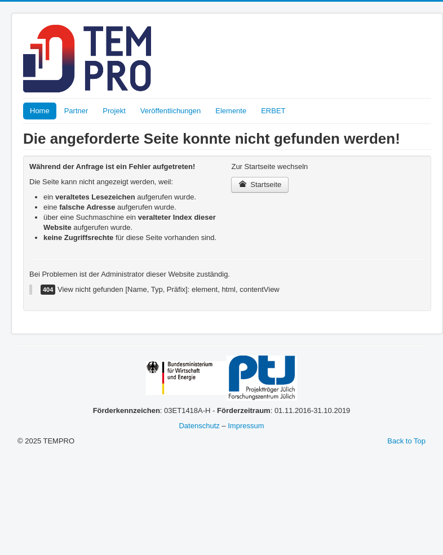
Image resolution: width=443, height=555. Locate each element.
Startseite (259, 184)
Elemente (230, 110)
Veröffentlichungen (170, 110)
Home (40, 110)
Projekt (114, 110)
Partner (76, 110)
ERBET (273, 110)
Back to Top (406, 441)
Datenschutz (199, 425)
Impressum (246, 425)
